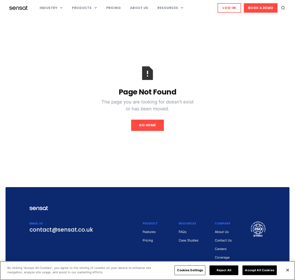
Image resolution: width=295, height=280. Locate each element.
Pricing (113, 8)
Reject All (224, 270)
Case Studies (188, 240)
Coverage (222, 257)
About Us (139, 8)
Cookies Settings (190, 270)
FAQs (182, 232)
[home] (18, 8)
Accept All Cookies (259, 270)
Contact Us (223, 240)
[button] (51, 8)
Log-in (229, 8)
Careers (221, 249)
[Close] (288, 270)
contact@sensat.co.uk (61, 229)
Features (149, 232)
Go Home (147, 125)
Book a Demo (260, 8)
